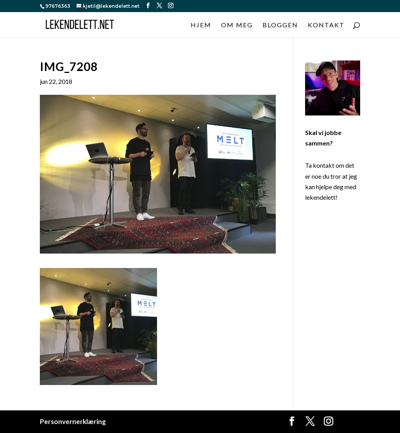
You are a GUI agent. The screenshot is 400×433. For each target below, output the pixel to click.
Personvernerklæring (73, 421)
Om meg (237, 25)
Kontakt (326, 25)
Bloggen (280, 25)
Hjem (201, 25)
